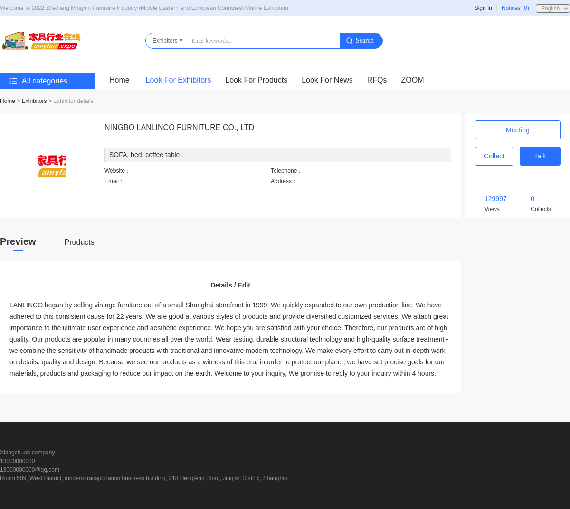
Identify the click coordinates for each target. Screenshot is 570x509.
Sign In (483, 8)
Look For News (327, 80)
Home (119, 80)
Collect (494, 156)
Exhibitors (34, 101)
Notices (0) (515, 8)
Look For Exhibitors (178, 80)
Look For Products (256, 80)
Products (80, 242)
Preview (18, 241)
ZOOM (412, 80)
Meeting (518, 130)
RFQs (377, 80)
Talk (540, 156)
